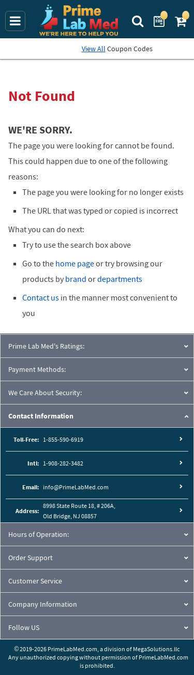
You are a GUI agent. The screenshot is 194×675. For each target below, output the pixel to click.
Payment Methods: (37, 369)
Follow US (23, 627)
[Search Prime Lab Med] (139, 20)
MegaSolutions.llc (156, 649)
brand (75, 279)
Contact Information (40, 416)
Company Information (42, 604)
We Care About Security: (45, 392)
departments (119, 279)
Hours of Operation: (38, 534)
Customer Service (35, 581)
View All (94, 48)
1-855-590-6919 (63, 439)
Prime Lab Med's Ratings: (46, 346)
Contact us (40, 297)
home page (74, 263)
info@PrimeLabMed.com (76, 487)
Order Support (30, 557)
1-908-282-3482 (63, 463)
